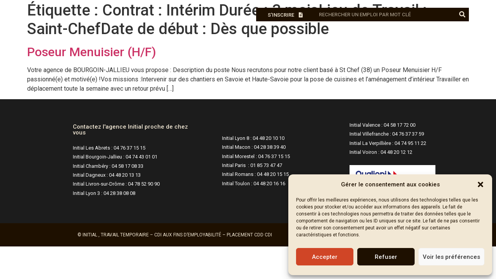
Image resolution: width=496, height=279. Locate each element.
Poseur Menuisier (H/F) (91, 52)
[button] (480, 184)
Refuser (386, 256)
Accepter (325, 256)
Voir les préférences (451, 256)
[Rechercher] (462, 14)
